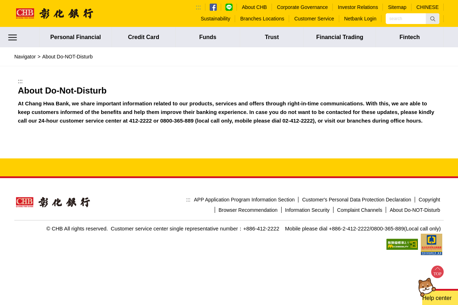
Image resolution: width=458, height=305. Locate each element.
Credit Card (143, 37)
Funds (207, 37)
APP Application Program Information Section (244, 199)
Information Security (307, 210)
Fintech (409, 37)
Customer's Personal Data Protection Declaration (356, 199)
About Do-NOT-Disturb (415, 210)
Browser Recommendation (248, 210)
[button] (432, 18)
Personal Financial (75, 37)
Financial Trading (340, 37)
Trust (272, 37)
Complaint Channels (359, 210)
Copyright (429, 199)
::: (198, 7)
